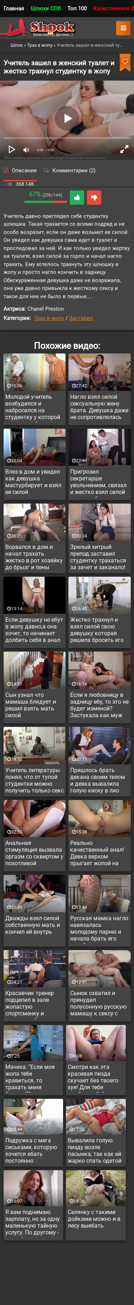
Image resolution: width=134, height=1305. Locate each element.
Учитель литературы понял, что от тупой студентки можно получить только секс (34, 780)
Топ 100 (77, 8)
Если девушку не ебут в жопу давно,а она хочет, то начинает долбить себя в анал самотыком (34, 631)
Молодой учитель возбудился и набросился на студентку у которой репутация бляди (32, 408)
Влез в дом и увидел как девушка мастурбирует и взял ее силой (33, 481)
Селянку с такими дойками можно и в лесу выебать (94, 1219)
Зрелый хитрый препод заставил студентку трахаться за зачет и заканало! (98, 557)
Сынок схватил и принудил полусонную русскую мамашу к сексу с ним (98, 1004)
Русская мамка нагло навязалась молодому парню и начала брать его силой (99, 929)
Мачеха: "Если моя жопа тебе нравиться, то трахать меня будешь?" (30, 1078)
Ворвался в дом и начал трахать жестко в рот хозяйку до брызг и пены (34, 557)
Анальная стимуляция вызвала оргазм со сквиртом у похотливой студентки (34, 854)
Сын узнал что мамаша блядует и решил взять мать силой (30, 705)
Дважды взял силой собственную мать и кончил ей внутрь (32, 925)
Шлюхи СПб (46, 8)
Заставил (81, 318)
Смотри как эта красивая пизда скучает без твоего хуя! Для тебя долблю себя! (93, 1078)
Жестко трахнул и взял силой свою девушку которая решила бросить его (97, 629)
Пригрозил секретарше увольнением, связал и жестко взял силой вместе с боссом (98, 483)
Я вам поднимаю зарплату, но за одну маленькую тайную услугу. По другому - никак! (32, 1223)
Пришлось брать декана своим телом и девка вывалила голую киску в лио (97, 780)
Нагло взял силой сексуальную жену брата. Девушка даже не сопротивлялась (99, 406)
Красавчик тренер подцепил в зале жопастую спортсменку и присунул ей (29, 1004)
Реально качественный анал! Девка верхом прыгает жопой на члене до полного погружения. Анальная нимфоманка (97, 854)
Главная (14, 8)
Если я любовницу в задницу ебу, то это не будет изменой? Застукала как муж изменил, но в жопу (99, 706)
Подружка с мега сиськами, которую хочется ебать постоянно (31, 1150)
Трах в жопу (49, 318)
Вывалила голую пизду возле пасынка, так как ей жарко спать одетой (95, 1150)
